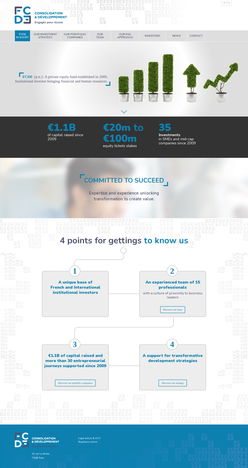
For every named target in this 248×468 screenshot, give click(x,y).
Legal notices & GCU (89, 438)
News (176, 36)
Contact (196, 36)
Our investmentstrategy (45, 35)
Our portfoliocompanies (75, 35)
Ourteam (100, 35)
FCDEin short (22, 35)
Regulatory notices (88, 441)
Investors (152, 36)
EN (226, 3)
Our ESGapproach (125, 35)
